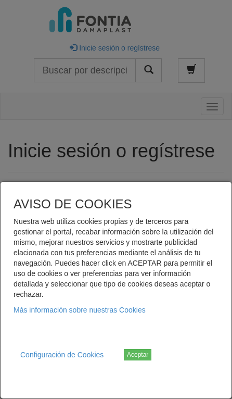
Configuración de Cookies (62, 355)
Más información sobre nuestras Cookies (80, 310)
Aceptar (137, 354)
